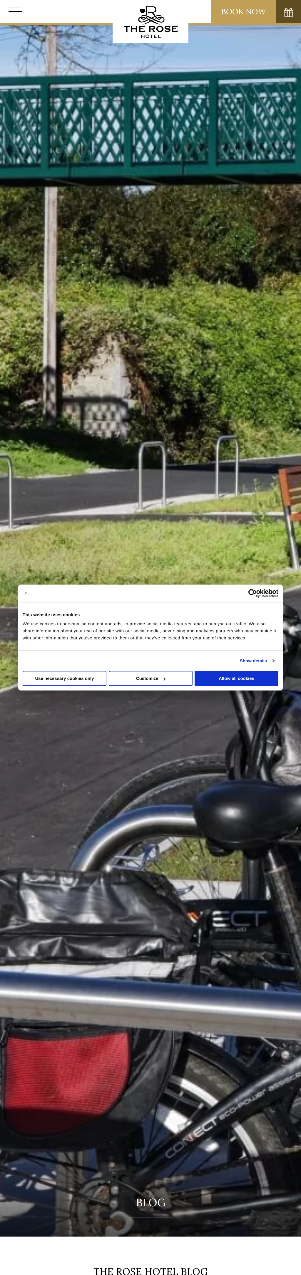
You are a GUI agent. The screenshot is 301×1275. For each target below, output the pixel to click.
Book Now (243, 11)
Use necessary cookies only (64, 678)
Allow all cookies (236, 678)
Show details (253, 660)
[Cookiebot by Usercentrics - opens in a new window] (252, 593)
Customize (150, 678)
